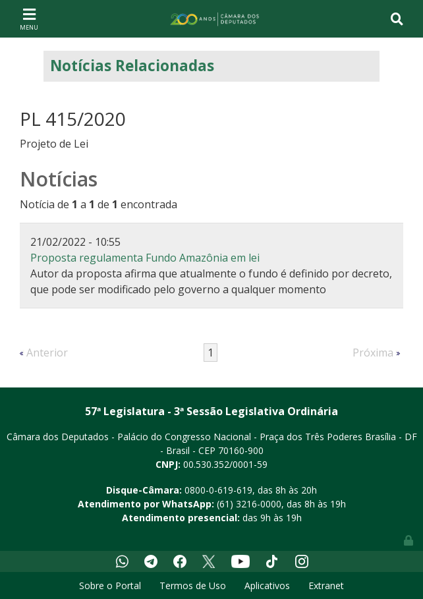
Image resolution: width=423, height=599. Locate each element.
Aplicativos (267, 585)
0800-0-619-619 (218, 490)
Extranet (326, 585)
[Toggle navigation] (29, 18)
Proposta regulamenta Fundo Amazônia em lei (145, 257)
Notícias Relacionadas (132, 65)
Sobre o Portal (110, 585)
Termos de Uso (192, 585)
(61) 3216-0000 (249, 504)
